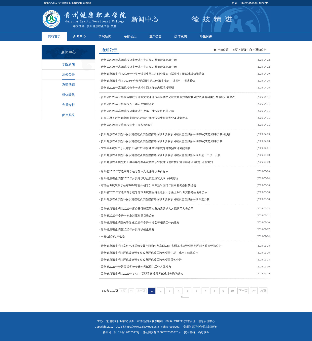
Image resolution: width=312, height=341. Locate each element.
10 (232, 290)
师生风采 (206, 36)
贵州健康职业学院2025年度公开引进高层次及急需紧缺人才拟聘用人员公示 (147, 208)
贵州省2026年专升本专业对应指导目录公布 (127, 215)
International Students (254, 3)
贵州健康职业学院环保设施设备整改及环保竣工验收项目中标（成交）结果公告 (149, 252)
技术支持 (189, 332)
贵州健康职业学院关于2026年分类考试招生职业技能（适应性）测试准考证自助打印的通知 (157, 162)
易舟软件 (203, 332)
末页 (263, 290)
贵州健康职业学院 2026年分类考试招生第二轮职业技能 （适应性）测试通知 (148, 80)
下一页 (243, 290)
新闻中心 (79, 36)
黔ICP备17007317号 (126, 332)
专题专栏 (68, 105)
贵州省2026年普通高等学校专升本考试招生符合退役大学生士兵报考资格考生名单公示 (154, 192)
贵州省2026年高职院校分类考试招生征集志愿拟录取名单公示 (139, 59)
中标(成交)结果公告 (113, 236)
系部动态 (130, 36)
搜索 (234, 3)
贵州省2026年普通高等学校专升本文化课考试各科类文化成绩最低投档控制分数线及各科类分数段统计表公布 (168, 97)
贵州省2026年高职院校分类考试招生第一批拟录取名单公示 (137, 111)
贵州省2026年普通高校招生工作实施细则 (126, 124)
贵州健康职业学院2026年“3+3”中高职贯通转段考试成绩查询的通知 (142, 273)
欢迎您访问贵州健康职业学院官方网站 (67, 3)
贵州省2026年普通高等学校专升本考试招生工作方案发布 (136, 266)
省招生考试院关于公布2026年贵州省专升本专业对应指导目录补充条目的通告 (148, 185)
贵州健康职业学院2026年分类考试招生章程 (127, 229)
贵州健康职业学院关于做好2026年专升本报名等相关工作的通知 (140, 222)
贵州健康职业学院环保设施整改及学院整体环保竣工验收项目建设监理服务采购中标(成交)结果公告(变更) (165, 134)
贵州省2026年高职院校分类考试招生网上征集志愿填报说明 (137, 87)
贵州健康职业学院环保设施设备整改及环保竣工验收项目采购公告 (141, 259)
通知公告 (155, 36)
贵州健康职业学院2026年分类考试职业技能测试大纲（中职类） (140, 178)
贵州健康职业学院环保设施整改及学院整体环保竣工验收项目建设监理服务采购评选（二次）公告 (161, 155)
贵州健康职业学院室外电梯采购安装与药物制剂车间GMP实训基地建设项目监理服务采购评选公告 (161, 245)
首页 (235, 49)
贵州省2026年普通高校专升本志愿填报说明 (127, 104)
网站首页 (54, 36)
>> (254, 290)
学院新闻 (104, 36)
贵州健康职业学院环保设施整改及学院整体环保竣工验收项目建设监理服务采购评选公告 (155, 199)
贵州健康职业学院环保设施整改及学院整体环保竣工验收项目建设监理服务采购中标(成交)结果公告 (161, 141)
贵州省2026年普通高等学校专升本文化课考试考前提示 (134, 171)
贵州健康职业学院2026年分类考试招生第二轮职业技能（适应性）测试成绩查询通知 (153, 73)
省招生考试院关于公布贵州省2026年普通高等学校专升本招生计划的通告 (146, 148)
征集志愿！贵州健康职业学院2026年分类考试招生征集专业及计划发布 (144, 117)
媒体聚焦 (180, 36)
